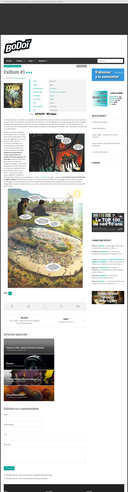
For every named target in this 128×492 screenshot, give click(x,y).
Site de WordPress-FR (11, 481)
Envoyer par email (78, 308)
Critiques (19, 63)
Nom (6, 385)
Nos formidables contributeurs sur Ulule (101, 480)
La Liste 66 (43, 179)
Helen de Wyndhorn (99, 130)
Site (5, 405)
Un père (101, 283)
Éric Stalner (53, 90)
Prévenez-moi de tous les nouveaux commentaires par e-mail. (29, 449)
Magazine (42, 63)
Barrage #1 (102, 277)
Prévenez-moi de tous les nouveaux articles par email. (27, 452)
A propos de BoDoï (93, 471)
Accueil (8, 62)
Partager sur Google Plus (45, 308)
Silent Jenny (104, 253)
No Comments (82, 67)
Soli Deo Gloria (103, 269)
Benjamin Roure (19, 80)
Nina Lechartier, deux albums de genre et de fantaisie (106, 146)
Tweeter (28, 308)
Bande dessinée (9, 67)
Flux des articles (11, 476)
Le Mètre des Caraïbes (99, 124)
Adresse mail (9, 395)
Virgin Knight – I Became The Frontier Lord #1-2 (105, 137)
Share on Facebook (12, 308)
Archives (48, 472)
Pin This (61, 308)
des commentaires (12, 479)
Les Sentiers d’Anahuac (100, 153)
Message (7, 415)
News (30, 63)
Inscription (7, 472)
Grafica (52, 101)
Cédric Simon (54, 93)
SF (10, 295)
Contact (90, 476)
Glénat (52, 97)
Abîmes (101, 247)
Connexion (7, 474)
